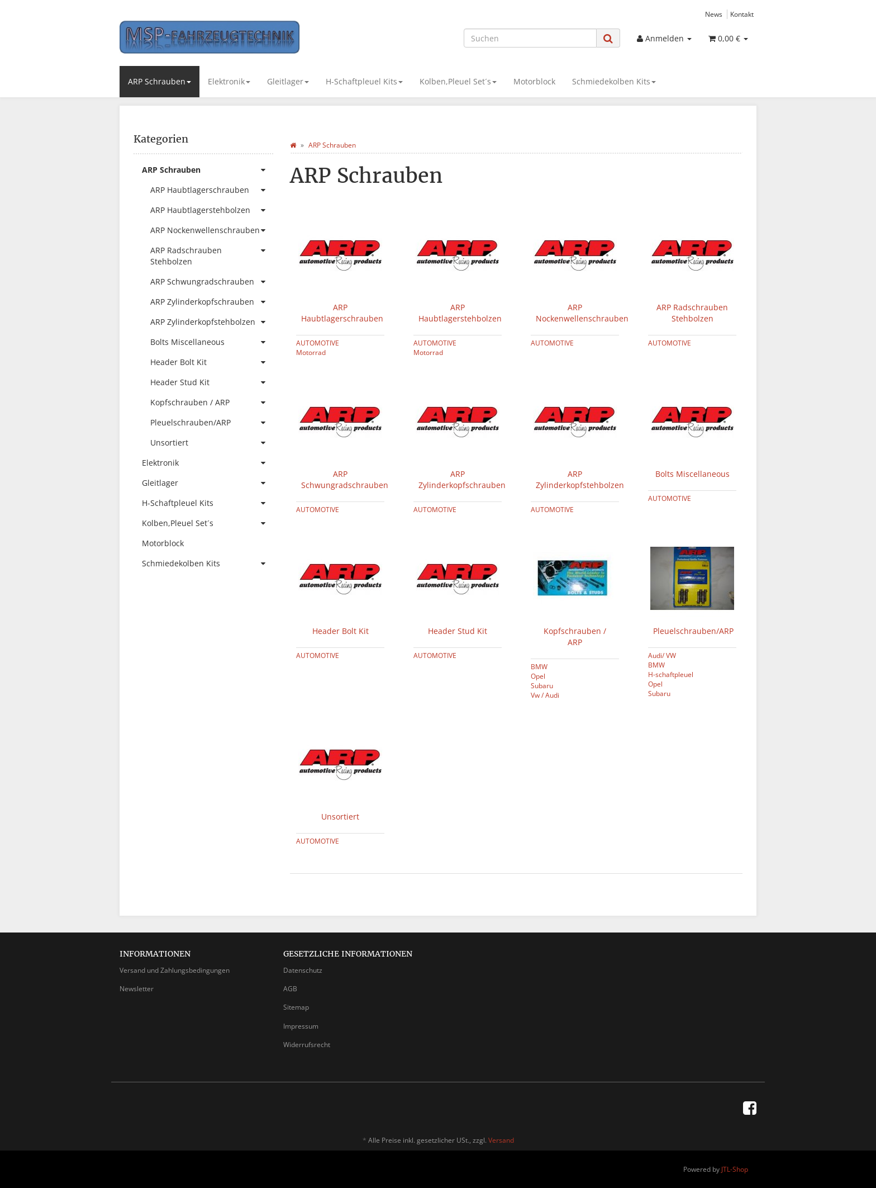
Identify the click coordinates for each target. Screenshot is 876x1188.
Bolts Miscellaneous (692, 473)
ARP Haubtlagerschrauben (342, 313)
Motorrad (311, 352)
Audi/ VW (662, 655)
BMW (539, 666)
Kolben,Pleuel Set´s (458, 81)
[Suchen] (530, 38)
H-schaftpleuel (670, 674)
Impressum (300, 1026)
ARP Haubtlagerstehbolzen (460, 313)
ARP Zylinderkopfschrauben (462, 479)
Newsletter (137, 988)
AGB (290, 988)
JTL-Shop (734, 1169)
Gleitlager (288, 81)
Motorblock (534, 81)
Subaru (542, 685)
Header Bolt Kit (340, 631)
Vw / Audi (545, 694)
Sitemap (296, 1007)
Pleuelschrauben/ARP (693, 631)
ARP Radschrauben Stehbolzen (692, 313)
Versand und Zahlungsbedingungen (175, 970)
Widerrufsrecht (306, 1044)
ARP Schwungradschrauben (344, 479)
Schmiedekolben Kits (614, 81)
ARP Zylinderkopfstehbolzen (580, 479)
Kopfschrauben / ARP (575, 636)
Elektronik (229, 81)
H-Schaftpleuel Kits (364, 81)
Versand (501, 1140)
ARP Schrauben (159, 81)
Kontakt (742, 14)
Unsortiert (340, 816)
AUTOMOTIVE (317, 342)
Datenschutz (302, 970)
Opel (538, 675)
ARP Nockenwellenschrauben (582, 313)
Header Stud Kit (457, 631)
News (713, 14)
